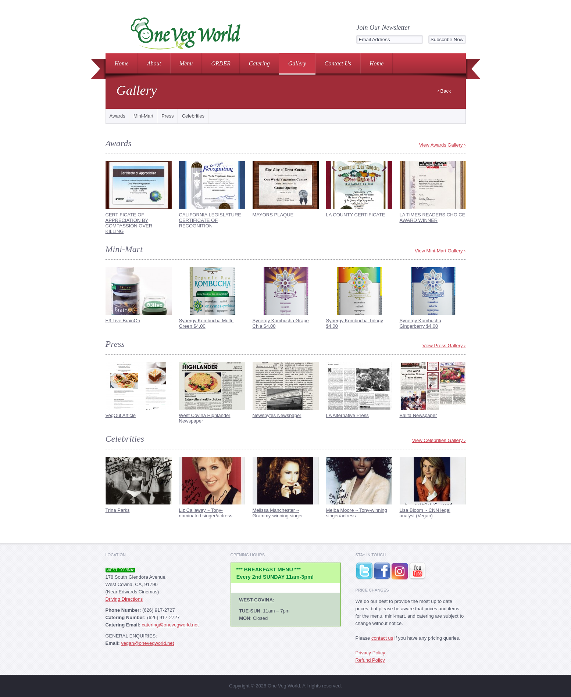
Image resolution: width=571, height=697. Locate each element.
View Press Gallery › (444, 345)
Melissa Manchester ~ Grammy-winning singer (278, 512)
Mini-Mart (143, 116)
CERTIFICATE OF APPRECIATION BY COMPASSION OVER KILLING (129, 223)
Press (167, 116)
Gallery (297, 63)
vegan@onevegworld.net (147, 643)
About (154, 63)
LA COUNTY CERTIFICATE (355, 215)
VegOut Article (121, 415)
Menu (186, 63)
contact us (382, 638)
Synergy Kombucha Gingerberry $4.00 (420, 323)
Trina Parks (118, 510)
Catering (259, 63)
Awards (117, 116)
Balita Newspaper (418, 415)
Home (122, 63)
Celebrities (193, 116)
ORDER (220, 63)
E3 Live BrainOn (123, 320)
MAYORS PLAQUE (273, 215)
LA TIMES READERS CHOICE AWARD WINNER (432, 217)
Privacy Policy (370, 652)
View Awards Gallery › (442, 145)
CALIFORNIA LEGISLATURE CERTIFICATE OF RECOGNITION (210, 220)
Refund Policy (370, 660)
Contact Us (338, 63)
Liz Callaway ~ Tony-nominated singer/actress (205, 512)
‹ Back (444, 91)
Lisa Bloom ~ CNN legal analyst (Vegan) (425, 512)
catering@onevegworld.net (170, 625)
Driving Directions (124, 599)
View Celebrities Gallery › (439, 440)
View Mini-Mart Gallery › (440, 251)
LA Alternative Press (347, 415)
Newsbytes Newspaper (277, 415)
